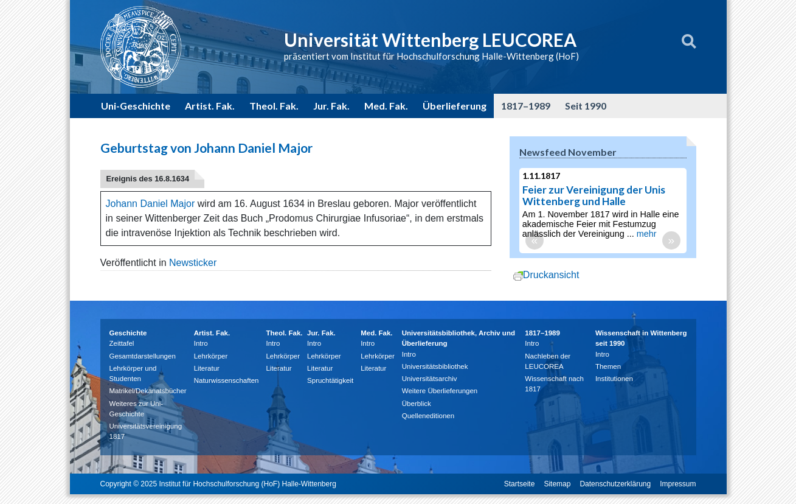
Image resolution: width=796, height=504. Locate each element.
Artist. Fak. (210, 105)
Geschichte (128, 333)
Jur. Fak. (331, 105)
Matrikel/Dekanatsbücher (148, 390)
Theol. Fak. (274, 105)
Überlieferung (454, 105)
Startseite (519, 484)
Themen (608, 366)
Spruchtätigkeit (330, 380)
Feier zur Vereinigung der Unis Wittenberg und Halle (593, 195)
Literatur (207, 368)
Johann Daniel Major (150, 203)
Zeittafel (121, 343)
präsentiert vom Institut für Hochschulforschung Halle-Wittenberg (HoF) (431, 56)
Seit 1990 (585, 105)
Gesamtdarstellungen (142, 356)
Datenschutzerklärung (615, 484)
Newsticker (192, 262)
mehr (647, 234)
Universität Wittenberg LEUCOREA (430, 40)
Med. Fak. (386, 105)
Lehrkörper (211, 356)
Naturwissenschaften (226, 380)
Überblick (416, 403)
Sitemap (557, 484)
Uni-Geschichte (135, 105)
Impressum (678, 484)
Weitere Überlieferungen (439, 390)
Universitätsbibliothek (435, 366)
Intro (201, 343)
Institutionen (614, 378)
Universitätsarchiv (429, 378)
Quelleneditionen (428, 415)
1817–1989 (525, 105)
